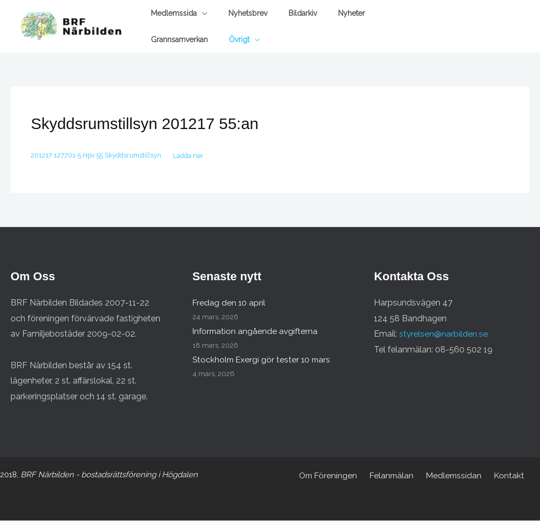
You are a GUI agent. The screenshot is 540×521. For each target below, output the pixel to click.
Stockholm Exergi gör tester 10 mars (263, 360)
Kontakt (505, 476)
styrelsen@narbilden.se (443, 334)
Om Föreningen (332, 476)
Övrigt (239, 39)
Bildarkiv (302, 13)
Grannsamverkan (179, 39)
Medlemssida (174, 13)
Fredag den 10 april (229, 303)
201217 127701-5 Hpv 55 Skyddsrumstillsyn (99, 156)
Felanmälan (393, 476)
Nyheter (351, 13)
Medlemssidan (453, 476)
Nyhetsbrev (247, 13)
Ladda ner (194, 156)
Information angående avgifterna (256, 332)
